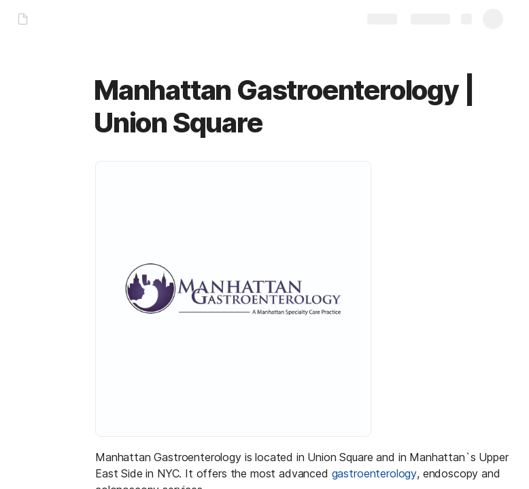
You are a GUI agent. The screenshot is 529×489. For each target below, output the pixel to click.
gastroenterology (374, 473)
